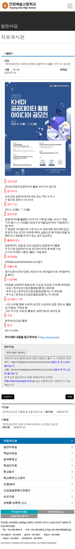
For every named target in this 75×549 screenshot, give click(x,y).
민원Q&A (9, 484)
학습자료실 (10, 453)
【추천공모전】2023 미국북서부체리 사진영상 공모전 (30, 424)
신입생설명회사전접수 (16, 490)
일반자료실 (10, 446)
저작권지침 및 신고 (55, 512)
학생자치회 (10, 465)
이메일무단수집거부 (19, 516)
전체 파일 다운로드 (15, 352)
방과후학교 (10, 459)
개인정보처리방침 (19, 512)
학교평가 (8, 471)
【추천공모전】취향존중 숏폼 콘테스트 (22, 411)
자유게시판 (10, 440)
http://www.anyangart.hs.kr (18, 381)
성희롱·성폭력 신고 (14, 502)
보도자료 (8, 496)
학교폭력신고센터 (14, 477)
